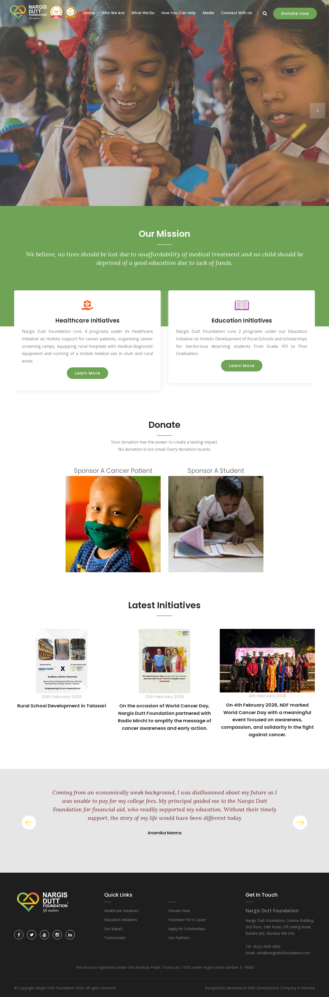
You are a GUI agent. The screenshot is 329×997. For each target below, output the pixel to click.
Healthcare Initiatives (87, 321)
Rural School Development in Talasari (61, 706)
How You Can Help (178, 12)
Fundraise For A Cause (187, 919)
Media (208, 12)
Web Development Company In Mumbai (281, 987)
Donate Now (179, 910)
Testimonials (114, 937)
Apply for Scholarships (186, 928)
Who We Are (113, 12)
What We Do (142, 12)
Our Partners (179, 937)
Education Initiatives (242, 321)
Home (89, 12)
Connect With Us (236, 12)
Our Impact (113, 928)
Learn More (87, 373)
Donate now (295, 13)
